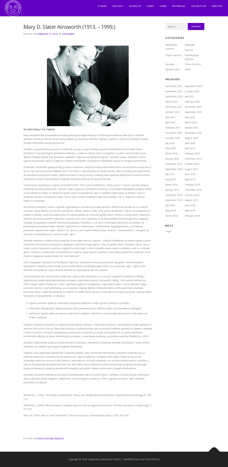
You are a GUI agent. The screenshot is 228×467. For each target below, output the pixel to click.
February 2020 (192, 153)
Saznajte (135, 6)
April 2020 (190, 148)
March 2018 (171, 215)
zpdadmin (68, 34)
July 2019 (170, 174)
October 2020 (172, 138)
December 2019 (193, 158)
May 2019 (170, 179)
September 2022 (174, 96)
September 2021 (193, 112)
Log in (168, 231)
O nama (102, 6)
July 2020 (170, 143)
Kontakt (217, 6)
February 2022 (192, 101)
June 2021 (170, 117)
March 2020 (171, 153)
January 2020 (172, 158)
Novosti (118, 6)
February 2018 (192, 215)
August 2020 (191, 138)
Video (163, 6)
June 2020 (190, 143)
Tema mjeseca (193, 64)
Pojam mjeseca (173, 55)
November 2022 (173, 91)
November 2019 (173, 163)
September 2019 (174, 169)
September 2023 (193, 86)
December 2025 (173, 86)
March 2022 (171, 101)
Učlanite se (198, 6)
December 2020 (173, 132)
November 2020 (193, 132)
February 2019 (192, 184)
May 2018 (170, 210)
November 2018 (173, 195)
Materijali (179, 6)
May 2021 (190, 117)
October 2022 (192, 91)
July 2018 (170, 205)
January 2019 (172, 189)
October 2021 (172, 112)
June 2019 (190, 174)
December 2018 (193, 189)
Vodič (150, 6)
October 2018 (192, 195)
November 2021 (193, 106)
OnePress (128, 459)
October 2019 (192, 163)
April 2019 (190, 179)
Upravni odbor (172, 69)
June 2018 (190, 205)
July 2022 (189, 96)
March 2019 (171, 184)
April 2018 (190, 210)
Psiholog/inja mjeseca (50, 438)
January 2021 (191, 127)
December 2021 (173, 106)
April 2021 (170, 122)
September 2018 (174, 200)
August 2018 (191, 200)
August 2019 (191, 169)
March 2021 (191, 122)
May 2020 (170, 148)
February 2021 (172, 127)
